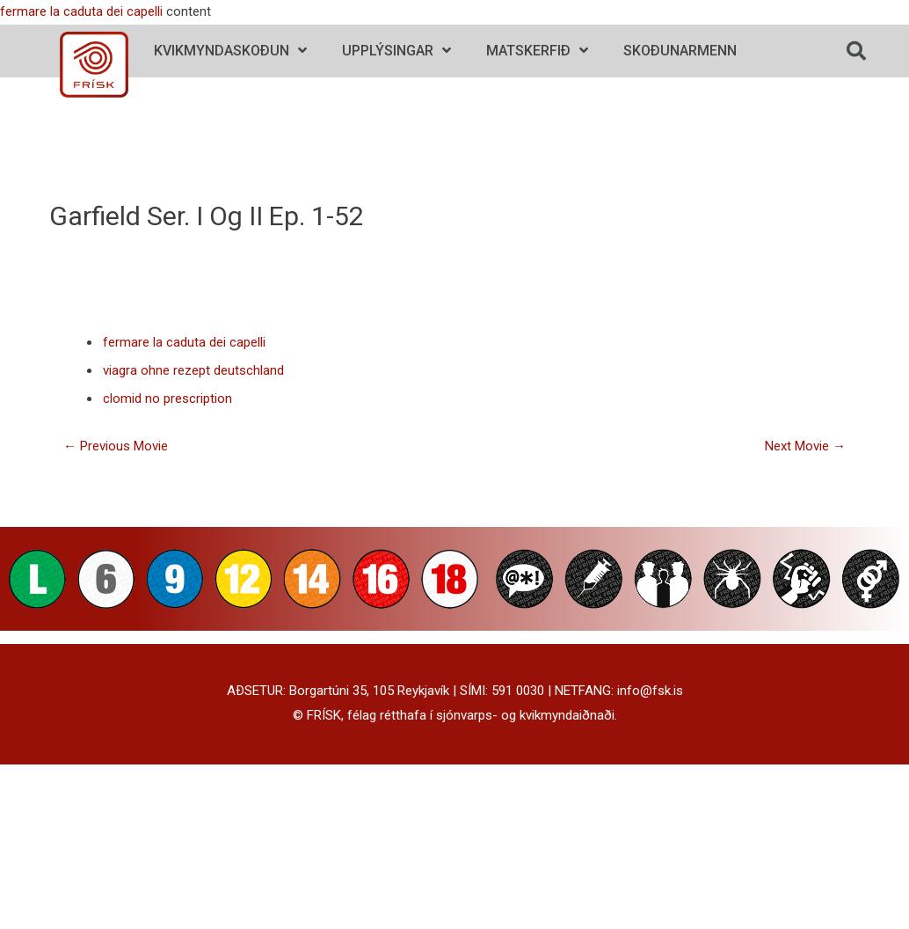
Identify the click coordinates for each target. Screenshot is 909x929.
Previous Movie (115, 446)
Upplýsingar (396, 50)
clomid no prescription (167, 398)
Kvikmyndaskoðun (230, 50)
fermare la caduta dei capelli (81, 11)
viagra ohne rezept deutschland (193, 370)
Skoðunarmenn (680, 50)
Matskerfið (537, 50)
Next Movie (805, 446)
